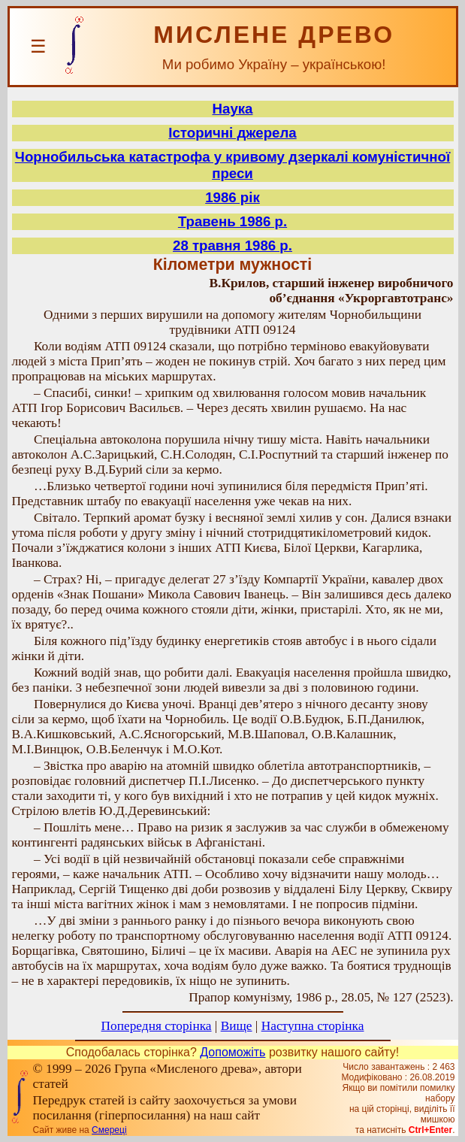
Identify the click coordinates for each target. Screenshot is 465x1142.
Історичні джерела (232, 133)
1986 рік (232, 197)
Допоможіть (232, 1052)
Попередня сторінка (156, 1026)
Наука (233, 109)
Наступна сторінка (312, 1026)
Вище (236, 1026)
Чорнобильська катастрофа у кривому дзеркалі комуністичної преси (232, 165)
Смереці (109, 1130)
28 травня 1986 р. (232, 245)
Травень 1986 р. (232, 221)
